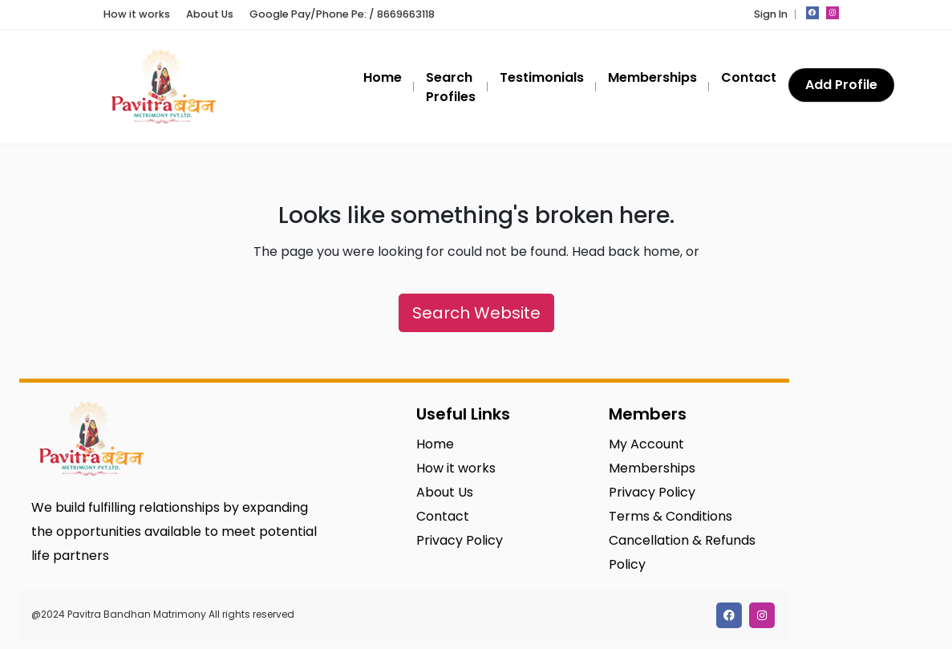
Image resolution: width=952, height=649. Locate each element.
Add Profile (841, 84)
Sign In (771, 14)
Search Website (476, 313)
